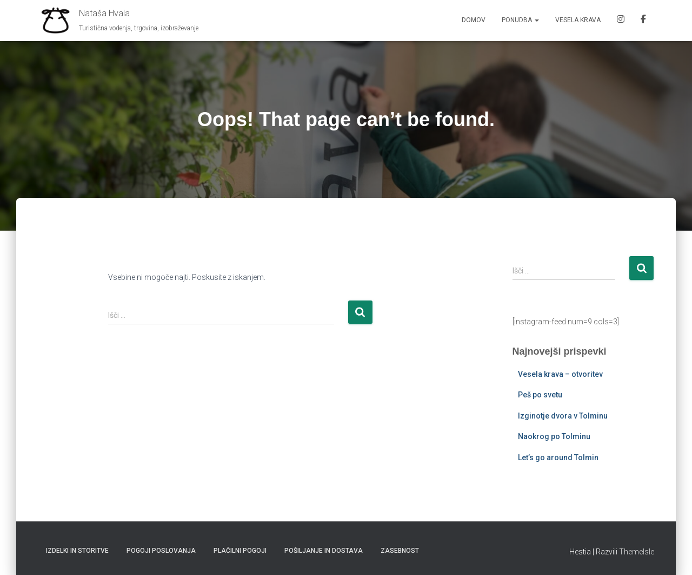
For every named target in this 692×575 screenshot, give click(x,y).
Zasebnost (400, 550)
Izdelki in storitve (77, 550)
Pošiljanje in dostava (323, 550)
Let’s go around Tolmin (558, 457)
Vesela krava (578, 20)
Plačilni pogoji (240, 550)
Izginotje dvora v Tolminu (563, 415)
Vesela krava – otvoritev (560, 374)
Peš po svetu (540, 394)
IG (621, 20)
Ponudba (520, 20)
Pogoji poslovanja (161, 550)
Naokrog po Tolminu (554, 436)
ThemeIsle (636, 551)
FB (643, 20)
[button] (536, 20)
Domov (473, 20)
